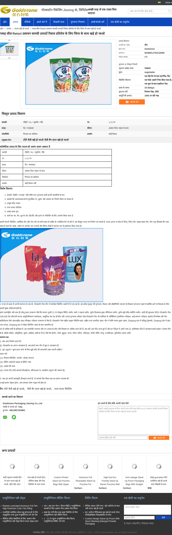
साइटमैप (136, 523)
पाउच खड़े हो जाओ (21, 28)
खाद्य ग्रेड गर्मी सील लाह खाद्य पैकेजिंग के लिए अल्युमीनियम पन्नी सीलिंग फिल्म (61, 513)
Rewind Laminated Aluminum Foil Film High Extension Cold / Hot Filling (20, 507)
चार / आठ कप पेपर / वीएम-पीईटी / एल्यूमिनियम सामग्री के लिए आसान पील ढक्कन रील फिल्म (62, 507)
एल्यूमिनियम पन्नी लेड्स (13, 498)
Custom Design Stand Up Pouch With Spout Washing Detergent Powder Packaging (102, 521)
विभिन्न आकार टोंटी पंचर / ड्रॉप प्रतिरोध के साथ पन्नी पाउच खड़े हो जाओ (102, 507)
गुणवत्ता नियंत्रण (78, 22)
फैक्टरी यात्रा (58, 22)
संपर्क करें (134, 102)
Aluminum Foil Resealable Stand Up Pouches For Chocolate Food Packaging (85, 481)
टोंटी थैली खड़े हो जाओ (14, 388)
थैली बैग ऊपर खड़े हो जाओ (39, 388)
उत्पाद (15, 22)
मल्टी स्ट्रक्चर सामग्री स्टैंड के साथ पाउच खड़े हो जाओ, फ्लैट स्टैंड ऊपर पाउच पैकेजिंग (12, 481)
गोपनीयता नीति (39, 532)
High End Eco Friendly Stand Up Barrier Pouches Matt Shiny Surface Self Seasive (110, 481)
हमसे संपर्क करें (97, 22)
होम (5, 22)
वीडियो (27, 22)
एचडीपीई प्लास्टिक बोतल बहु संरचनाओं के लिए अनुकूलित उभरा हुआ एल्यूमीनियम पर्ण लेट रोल (20, 513)
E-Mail (127, 523)
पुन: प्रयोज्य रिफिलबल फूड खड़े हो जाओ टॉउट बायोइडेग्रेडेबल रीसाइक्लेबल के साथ (102, 513)
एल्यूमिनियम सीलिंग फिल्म (57, 498)
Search (170, 11)
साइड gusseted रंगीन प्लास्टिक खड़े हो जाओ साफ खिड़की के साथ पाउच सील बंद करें (158, 481)
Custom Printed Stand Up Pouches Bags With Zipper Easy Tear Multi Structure (61, 481)
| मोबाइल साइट (147, 523)
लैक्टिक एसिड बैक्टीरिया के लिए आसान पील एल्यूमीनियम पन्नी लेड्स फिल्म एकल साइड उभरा (20, 519)
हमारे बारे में (42, 22)
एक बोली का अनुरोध (120, 22)
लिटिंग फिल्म (91, 498)
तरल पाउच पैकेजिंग (63, 388)
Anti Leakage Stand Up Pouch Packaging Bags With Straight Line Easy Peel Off (134, 481)
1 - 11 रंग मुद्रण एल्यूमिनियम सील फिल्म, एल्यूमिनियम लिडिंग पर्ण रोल (59, 519)
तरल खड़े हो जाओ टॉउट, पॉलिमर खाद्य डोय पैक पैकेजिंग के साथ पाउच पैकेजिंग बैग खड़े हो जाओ (36, 481)
